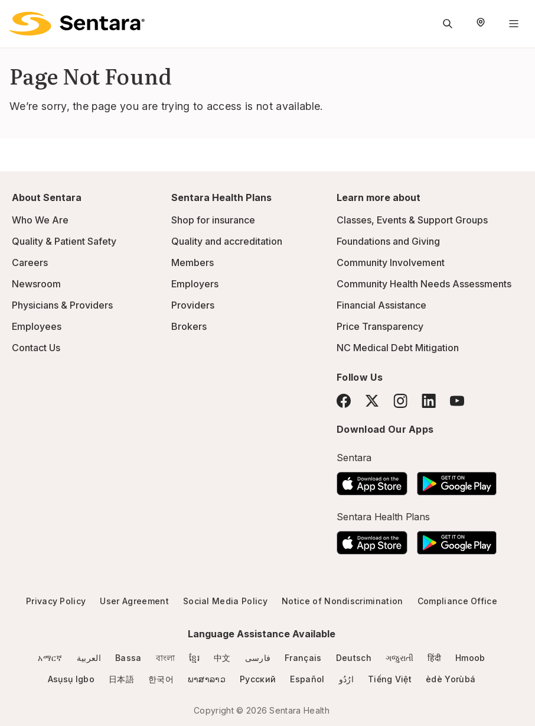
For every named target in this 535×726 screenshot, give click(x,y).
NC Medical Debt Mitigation (398, 348)
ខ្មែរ (194, 658)
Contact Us (36, 348)
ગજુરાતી (399, 658)
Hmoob (470, 658)
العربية (89, 658)
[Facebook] (344, 401)
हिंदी (434, 658)
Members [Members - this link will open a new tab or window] (192, 262)
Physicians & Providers (62, 305)
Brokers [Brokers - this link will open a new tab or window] (189, 326)
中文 (222, 658)
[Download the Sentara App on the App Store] (372, 480)
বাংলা (165, 658)
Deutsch (353, 658)
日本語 (121, 679)
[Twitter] (372, 401)
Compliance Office (457, 601)
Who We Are (40, 220)
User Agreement (134, 601)
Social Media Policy (225, 601)
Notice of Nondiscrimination (342, 601)
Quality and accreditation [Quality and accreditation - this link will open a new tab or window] (226, 241)
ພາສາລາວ (207, 679)
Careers (30, 262)
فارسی (258, 658)
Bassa (128, 658)
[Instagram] (400, 400)
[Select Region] (480, 23)
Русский (258, 679)
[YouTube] (457, 401)
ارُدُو (346, 679)
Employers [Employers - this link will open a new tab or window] (194, 284)
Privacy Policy (56, 601)
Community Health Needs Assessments (424, 284)
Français (303, 658)
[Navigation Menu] (514, 23)
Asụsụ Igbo (71, 679)
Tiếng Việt (390, 679)
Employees (36, 326)
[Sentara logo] (77, 23)
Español (307, 679)
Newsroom (36, 284)
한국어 (161, 679)
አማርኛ (50, 658)
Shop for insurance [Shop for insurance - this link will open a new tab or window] (213, 220)
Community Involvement (391, 262)
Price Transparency (380, 326)
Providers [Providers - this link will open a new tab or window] (192, 305)
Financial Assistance (381, 305)
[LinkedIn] (429, 400)
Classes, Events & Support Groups (412, 220)
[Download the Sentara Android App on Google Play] (457, 480)
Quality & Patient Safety (64, 241)
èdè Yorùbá (450, 679)
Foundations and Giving (388, 241)
